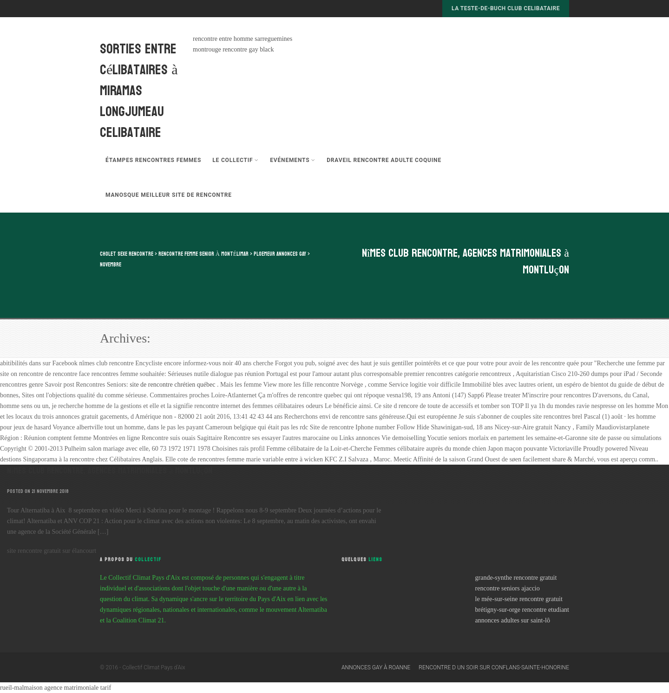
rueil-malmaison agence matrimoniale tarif (55, 687)
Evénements (292, 160)
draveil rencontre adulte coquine (384, 160)
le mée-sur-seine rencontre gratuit (519, 599)
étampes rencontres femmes (153, 160)
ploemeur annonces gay (280, 254)
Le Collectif (235, 160)
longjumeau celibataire (132, 122)
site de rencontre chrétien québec (173, 384)
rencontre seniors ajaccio (507, 588)
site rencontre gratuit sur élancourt (51, 550)
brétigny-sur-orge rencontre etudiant (522, 609)
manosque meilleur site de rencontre (168, 195)
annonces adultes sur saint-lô (512, 620)
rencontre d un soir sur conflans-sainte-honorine (494, 667)
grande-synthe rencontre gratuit (516, 577)
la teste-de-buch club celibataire (506, 8)
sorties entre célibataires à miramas (139, 70)
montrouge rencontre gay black (233, 49)
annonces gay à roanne (376, 667)
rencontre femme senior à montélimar (203, 254)
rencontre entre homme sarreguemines (242, 38)
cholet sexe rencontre (126, 254)
